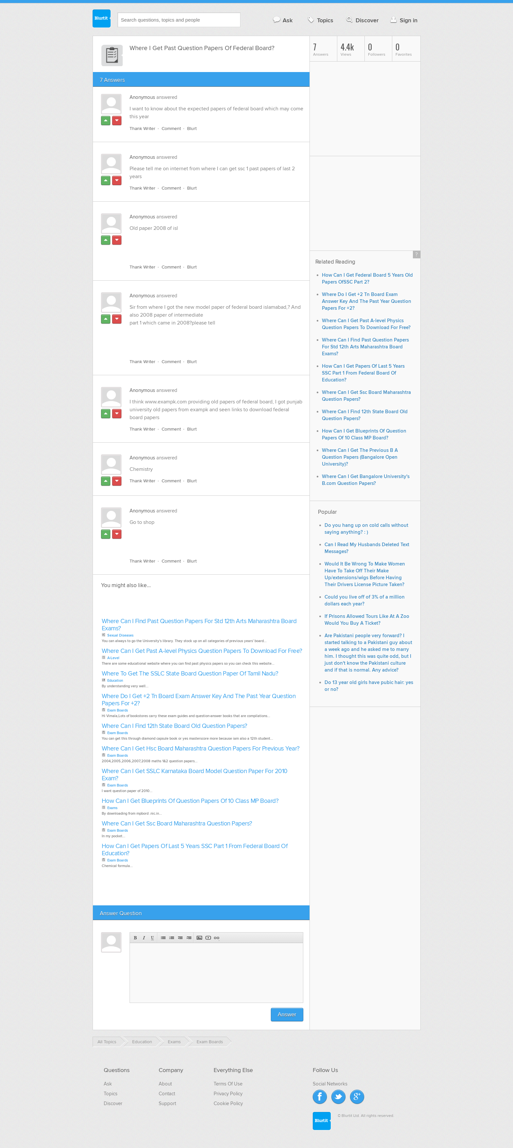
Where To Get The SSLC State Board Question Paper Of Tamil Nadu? (190, 673)
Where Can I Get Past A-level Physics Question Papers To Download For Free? (202, 651)
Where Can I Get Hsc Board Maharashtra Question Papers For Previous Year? (201, 748)
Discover (362, 20)
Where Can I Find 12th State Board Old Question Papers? (174, 726)
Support (167, 1103)
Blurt (192, 128)
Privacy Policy (228, 1094)
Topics (319, 20)
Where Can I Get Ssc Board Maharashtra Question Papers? (177, 823)
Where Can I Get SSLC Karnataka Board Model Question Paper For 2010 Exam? (195, 775)
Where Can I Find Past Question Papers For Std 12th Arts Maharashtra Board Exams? (199, 625)
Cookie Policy (228, 1103)
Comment (171, 128)
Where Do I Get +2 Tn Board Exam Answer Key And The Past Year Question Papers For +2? (199, 700)
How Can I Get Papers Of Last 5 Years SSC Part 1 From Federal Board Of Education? (195, 849)
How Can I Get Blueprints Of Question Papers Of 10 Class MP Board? (190, 801)
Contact (167, 1094)
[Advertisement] (205, 244)
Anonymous (142, 97)
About (165, 1084)
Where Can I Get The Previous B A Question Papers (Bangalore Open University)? (360, 457)
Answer (287, 1014)
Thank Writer (142, 128)
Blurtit (102, 19)
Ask (282, 20)
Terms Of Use (228, 1084)
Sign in (403, 20)
